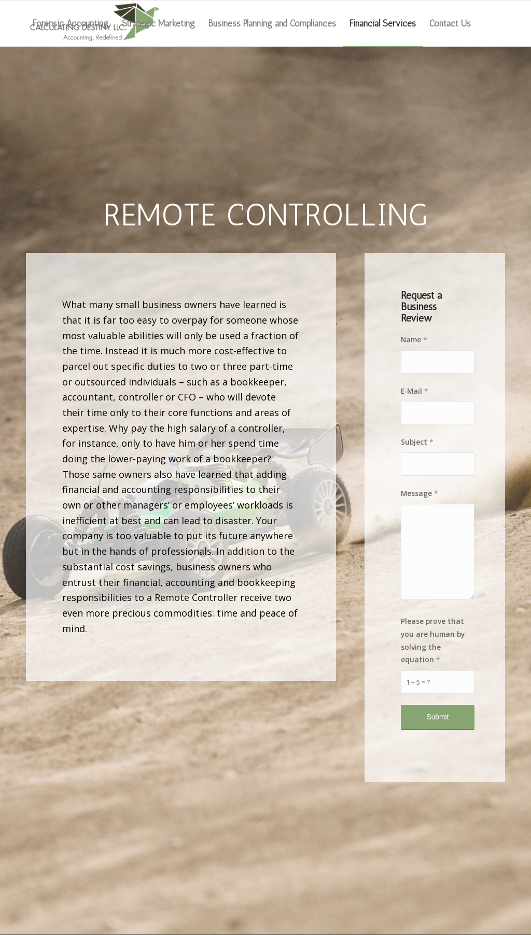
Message (419, 493)
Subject (417, 442)
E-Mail (414, 391)
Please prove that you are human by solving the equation (433, 640)
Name (414, 339)
